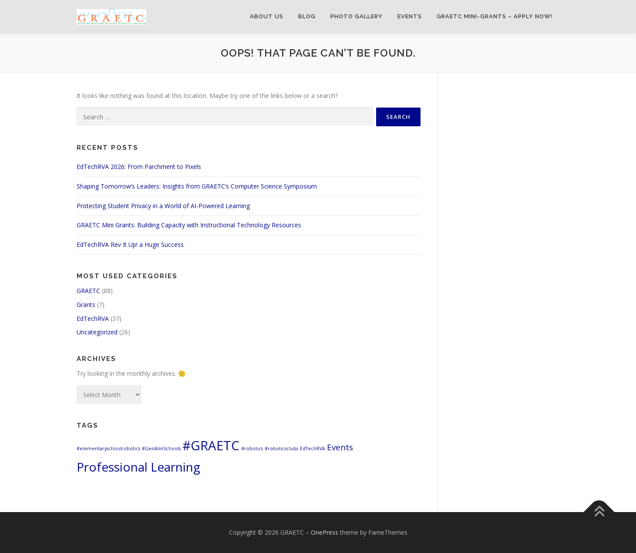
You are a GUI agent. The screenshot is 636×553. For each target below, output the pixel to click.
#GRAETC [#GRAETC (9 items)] (210, 445)
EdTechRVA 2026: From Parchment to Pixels (139, 166)
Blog (307, 16)
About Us (266, 16)
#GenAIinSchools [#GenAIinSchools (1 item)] (161, 448)
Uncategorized (97, 332)
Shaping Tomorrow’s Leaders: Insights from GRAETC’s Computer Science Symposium (197, 186)
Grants (86, 304)
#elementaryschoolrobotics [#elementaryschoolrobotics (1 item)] (108, 448)
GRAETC (88, 291)
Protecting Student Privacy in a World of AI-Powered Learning (163, 206)
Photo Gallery (356, 16)
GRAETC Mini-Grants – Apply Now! (494, 16)
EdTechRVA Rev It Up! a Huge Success (130, 244)
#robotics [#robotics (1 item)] (252, 448)
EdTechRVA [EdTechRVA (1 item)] (312, 448)
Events (409, 16)
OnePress (324, 532)
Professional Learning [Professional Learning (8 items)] (138, 467)
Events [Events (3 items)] (340, 447)
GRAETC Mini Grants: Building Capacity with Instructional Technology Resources (189, 225)
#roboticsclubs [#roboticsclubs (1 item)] (281, 448)
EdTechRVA (93, 318)
